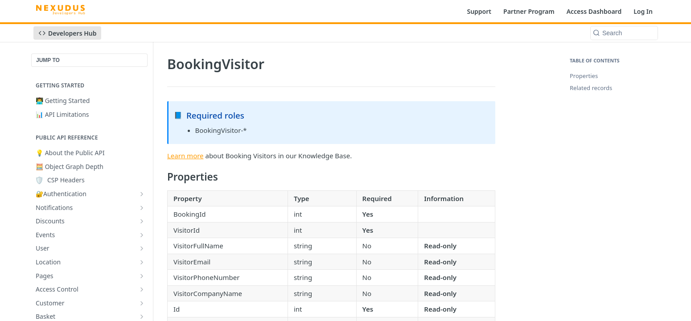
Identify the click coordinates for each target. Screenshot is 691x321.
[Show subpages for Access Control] (141, 289)
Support (479, 11)
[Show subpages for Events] (141, 235)
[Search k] (624, 33)
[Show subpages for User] (141, 248)
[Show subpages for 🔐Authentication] (141, 194)
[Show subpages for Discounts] (141, 221)
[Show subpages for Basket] (141, 316)
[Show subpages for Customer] (141, 303)
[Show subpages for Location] (141, 262)
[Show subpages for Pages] (141, 276)
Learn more (185, 155)
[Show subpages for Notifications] (141, 207)
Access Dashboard (594, 11)
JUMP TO (48, 60)
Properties (584, 76)
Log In (643, 11)
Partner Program (529, 11)
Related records (591, 88)
